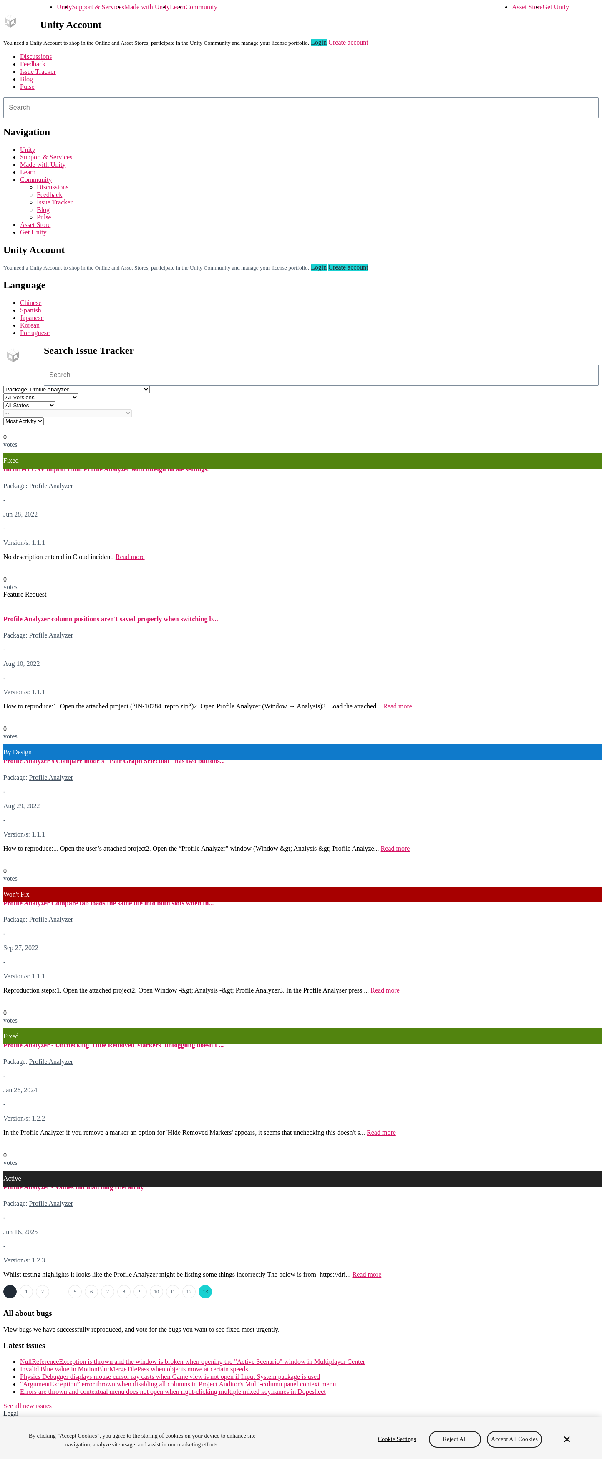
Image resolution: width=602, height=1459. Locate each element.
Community (201, 6)
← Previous (10, 1291)
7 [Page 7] (107, 1292)
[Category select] (67, 413)
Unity (64, 6)
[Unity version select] (40, 397)
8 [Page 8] (124, 1292)
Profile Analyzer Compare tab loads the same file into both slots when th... (108, 903)
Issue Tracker (38, 71)
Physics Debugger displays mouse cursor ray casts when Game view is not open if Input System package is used (170, 1376)
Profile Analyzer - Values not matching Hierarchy (73, 1187)
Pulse (27, 86)
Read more (130, 556)
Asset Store (527, 6)
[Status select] (29, 405)
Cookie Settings (397, 1447)
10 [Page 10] (156, 1292)
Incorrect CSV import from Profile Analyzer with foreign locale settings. (106, 469)
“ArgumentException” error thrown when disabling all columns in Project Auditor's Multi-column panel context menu (178, 1384)
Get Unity (555, 6)
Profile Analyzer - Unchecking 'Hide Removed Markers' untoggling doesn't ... (113, 1044)
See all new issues (27, 1405)
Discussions (36, 56)
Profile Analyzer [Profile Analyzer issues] (51, 485)
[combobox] (301, 108)
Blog (26, 79)
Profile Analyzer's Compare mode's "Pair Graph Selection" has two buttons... (114, 760)
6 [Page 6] (91, 1292)
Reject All (455, 1447)
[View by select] (23, 421)
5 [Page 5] (75, 1292)
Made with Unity (147, 6)
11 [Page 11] (172, 1292)
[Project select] (76, 389)
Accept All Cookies (514, 1447)
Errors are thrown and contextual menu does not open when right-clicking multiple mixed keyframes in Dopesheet (173, 1391)
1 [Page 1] (26, 1292)
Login (319, 42)
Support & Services (98, 6)
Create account (348, 42)
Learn (177, 6)
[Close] (567, 1447)
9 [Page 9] (140, 1292)
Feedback (32, 64)
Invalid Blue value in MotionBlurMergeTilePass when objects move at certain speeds (134, 1369)
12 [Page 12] (188, 1292)
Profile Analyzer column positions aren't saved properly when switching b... (110, 618)
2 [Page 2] (42, 1292)
